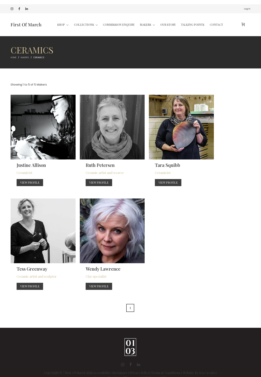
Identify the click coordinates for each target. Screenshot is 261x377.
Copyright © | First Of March (65, 356)
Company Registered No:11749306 (118, 361)
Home (13, 57)
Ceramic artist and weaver (92, 164)
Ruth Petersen (88, 157)
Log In (247, 8)
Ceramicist (20, 164)
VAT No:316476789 (154, 361)
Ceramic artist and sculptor (215, 164)
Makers (25, 57)
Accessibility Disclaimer (110, 356)
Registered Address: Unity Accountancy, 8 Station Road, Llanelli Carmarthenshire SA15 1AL (130, 366)
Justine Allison (27, 157)
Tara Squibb (147, 157)
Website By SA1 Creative (200, 356)
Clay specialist (23, 260)
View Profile (25, 174)
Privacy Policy (139, 356)
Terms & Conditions (165, 356)
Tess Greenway (210, 157)
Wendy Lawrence (30, 252)
